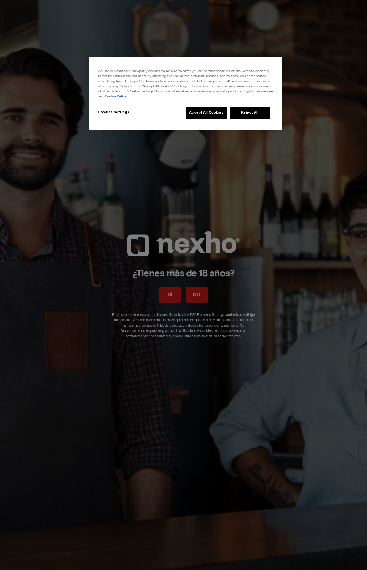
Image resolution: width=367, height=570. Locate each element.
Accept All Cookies (206, 112)
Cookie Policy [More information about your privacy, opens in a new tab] (115, 96)
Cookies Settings (113, 112)
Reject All (250, 112)
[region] (185, 93)
